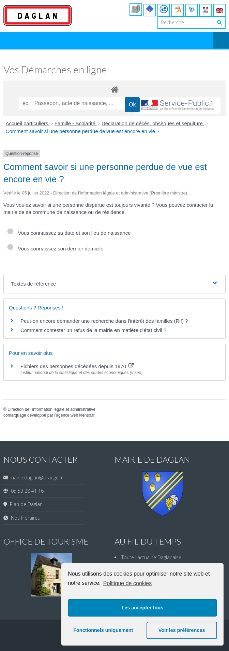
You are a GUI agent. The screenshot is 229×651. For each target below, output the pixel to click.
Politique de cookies (127, 583)
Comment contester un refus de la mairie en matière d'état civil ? (93, 330)
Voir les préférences (181, 630)
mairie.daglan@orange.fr (36, 477)
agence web (67, 415)
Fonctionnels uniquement (103, 630)
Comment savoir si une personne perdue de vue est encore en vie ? (82, 131)
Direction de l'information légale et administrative (51, 409)
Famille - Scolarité (76, 123)
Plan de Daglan (25, 504)
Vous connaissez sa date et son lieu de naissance (69, 233)
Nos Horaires (24, 518)
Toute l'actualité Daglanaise (151, 557)
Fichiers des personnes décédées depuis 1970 (77, 366)
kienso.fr (86, 415)
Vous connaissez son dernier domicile (55, 248)
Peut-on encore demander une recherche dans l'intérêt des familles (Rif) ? (104, 321)
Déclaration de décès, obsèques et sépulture (153, 123)
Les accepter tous (142, 607)
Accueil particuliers (28, 123)
